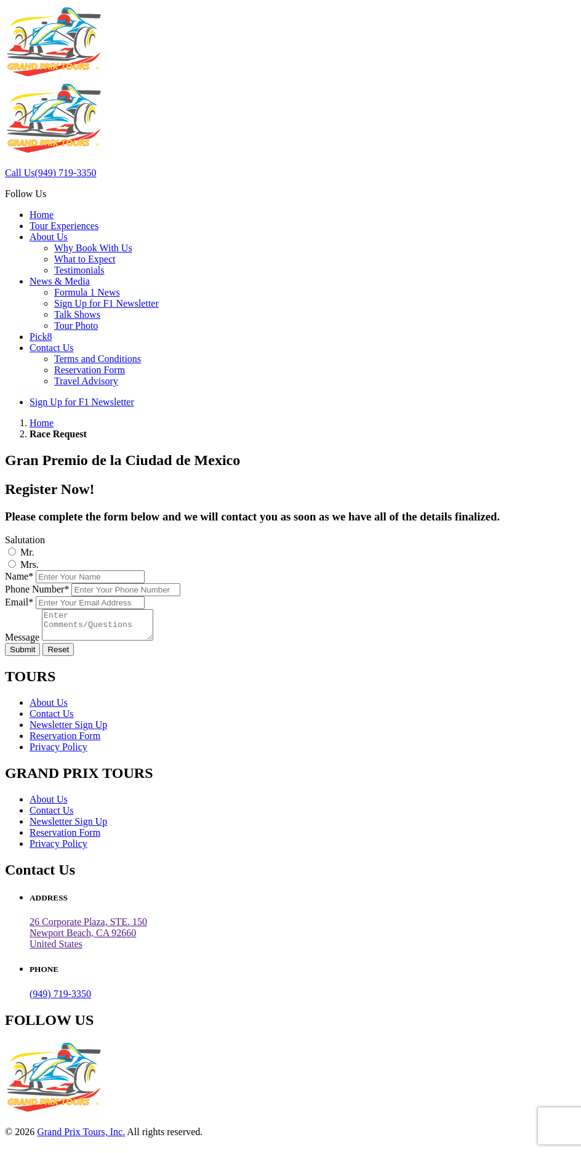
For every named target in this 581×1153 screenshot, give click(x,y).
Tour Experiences (64, 225)
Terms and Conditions (97, 359)
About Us (49, 237)
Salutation (25, 540)
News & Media (60, 281)
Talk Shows (77, 314)
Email (19, 602)
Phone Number (37, 589)
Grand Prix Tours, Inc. (81, 1137)
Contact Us (52, 347)
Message (22, 642)
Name (19, 576)
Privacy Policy (58, 752)
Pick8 (41, 336)
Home (42, 214)
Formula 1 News (87, 292)
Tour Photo (76, 325)
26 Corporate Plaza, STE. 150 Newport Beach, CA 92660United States (88, 938)
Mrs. (29, 564)
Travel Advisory (86, 381)
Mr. (27, 552)
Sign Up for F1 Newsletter (106, 303)
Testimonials (79, 270)
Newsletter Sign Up (68, 730)
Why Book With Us (93, 248)
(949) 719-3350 (60, 999)
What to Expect (85, 259)
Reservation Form (89, 370)
